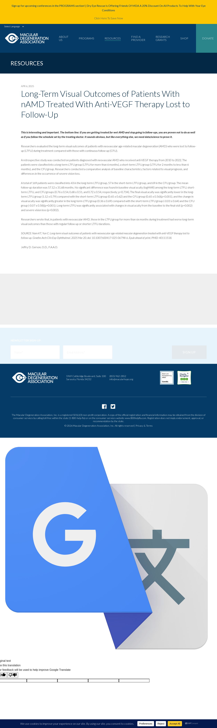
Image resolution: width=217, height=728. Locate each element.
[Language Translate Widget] (12, 26)
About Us (63, 38)
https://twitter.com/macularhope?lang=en (113, 406)
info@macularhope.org (121, 379)
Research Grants (163, 38)
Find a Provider (138, 38)
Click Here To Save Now (108, 18)
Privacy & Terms (144, 425)
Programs (86, 38)
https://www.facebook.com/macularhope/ (104, 406)
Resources (113, 38)
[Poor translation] (12, 675)
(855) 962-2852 (117, 376)
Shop (184, 38)
